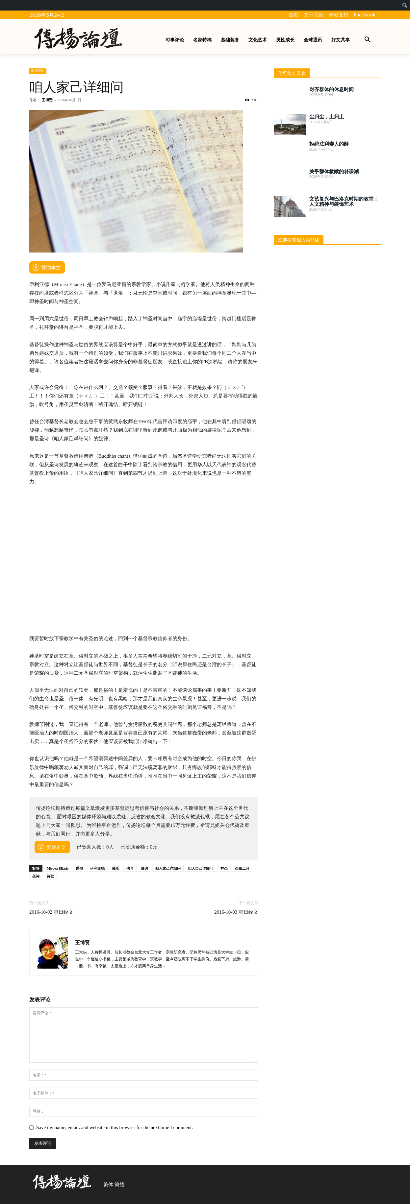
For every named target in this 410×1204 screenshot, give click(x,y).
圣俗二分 (242, 868)
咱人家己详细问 (168, 868)
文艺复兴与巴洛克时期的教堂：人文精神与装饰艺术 (343, 201)
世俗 (79, 868)
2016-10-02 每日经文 (51, 912)
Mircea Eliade (57, 868)
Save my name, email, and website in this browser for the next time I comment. (114, 1127)
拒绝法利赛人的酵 (329, 144)
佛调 (144, 868)
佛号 (130, 868)
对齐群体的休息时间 (331, 89)
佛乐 (115, 868)
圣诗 (35, 876)
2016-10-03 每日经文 (236, 912)
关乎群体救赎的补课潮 (334, 172)
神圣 (224, 868)
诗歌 (50, 876)
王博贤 (47, 100)
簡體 (119, 1184)
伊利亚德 (97, 868)
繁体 (108, 1184)
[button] (367, 40)
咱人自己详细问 (200, 868)
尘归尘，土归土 (326, 117)
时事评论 (37, 71)
